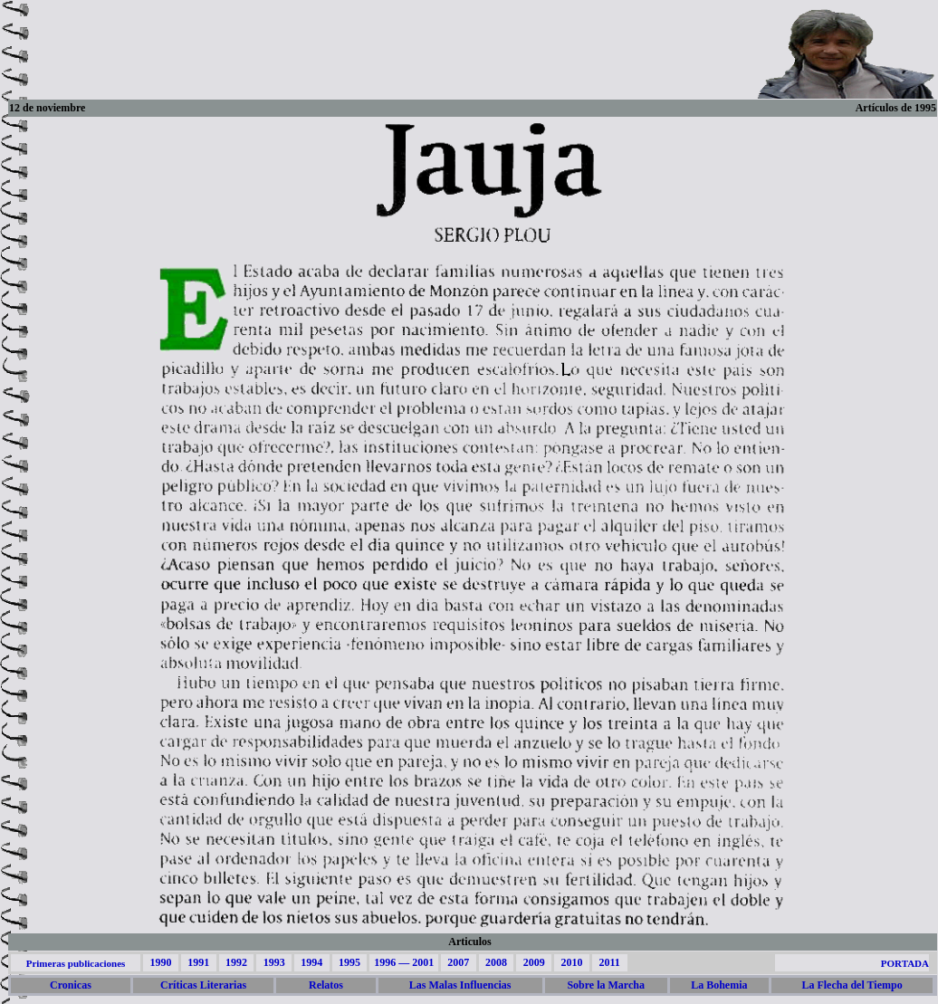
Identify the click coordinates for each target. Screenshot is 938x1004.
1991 (198, 962)
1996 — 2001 (404, 962)
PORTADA (905, 963)
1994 (311, 962)
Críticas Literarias (203, 985)
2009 (534, 962)
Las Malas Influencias (460, 985)
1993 (274, 962)
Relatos (326, 985)
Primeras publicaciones (76, 963)
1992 (236, 962)
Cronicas (70, 985)
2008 (496, 962)
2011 (608, 962)
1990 (160, 962)
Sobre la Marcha (606, 985)
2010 (571, 962)
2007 (458, 962)
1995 (349, 962)
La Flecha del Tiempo (851, 985)
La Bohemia (719, 985)
